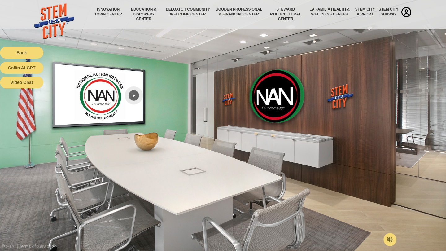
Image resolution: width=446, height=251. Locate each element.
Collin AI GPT (22, 67)
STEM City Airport (365, 11)
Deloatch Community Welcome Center (188, 11)
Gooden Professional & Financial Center (238, 11)
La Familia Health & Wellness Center (330, 11)
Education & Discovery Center (143, 14)
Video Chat (22, 82)
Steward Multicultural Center (285, 14)
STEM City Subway (388, 11)
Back (21, 52)
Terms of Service (35, 246)
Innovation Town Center (108, 11)
